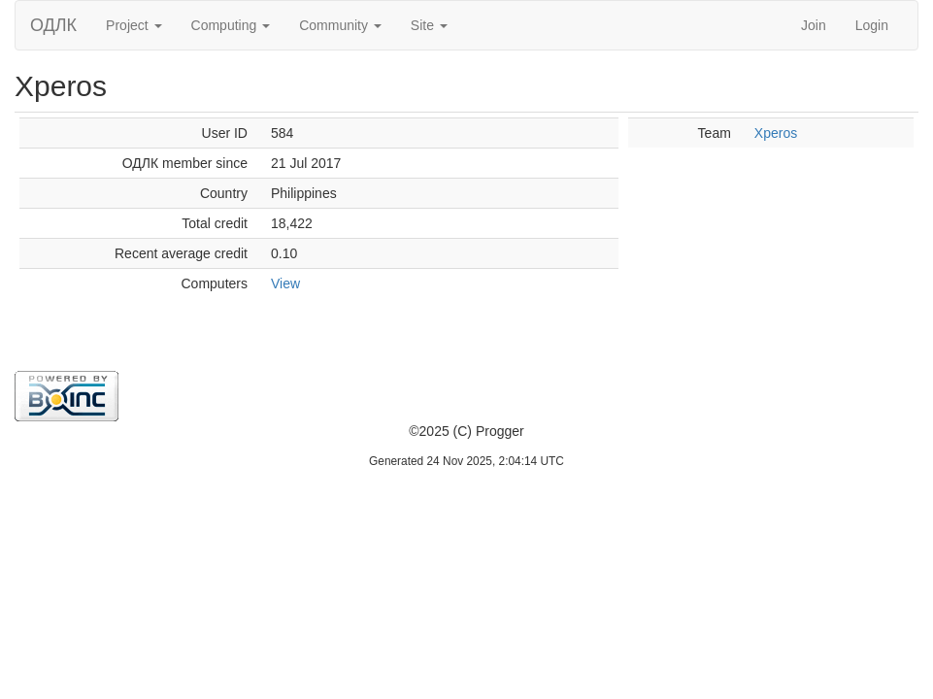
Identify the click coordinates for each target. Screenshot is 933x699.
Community (340, 25)
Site (429, 25)
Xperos (775, 133)
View (285, 283)
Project (133, 25)
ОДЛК (53, 25)
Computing (231, 25)
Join (813, 25)
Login (871, 25)
